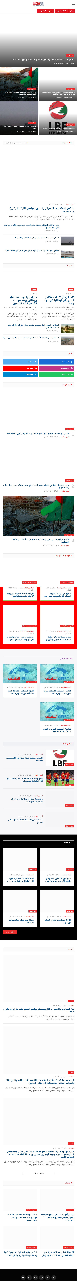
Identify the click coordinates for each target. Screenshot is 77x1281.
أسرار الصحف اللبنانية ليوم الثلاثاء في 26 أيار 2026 (21, 692)
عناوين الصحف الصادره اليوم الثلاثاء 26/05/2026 (57, 730)
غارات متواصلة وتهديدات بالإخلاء (21, 933)
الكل (27, 143)
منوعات (69, 265)
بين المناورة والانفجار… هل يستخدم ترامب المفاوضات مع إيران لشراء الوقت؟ (38, 1022)
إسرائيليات (8, 143)
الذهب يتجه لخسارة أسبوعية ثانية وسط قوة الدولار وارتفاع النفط (20, 1266)
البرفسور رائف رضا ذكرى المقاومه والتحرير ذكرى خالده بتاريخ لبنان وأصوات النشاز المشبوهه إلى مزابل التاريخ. (40, 1093)
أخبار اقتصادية (31, 1222)
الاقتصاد (68, 1194)
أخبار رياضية (70, 125)
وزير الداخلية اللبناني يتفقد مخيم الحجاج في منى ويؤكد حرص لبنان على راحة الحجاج (58, 93)
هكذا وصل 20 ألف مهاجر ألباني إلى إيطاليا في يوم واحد (59, 300)
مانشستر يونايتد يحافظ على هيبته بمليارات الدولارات (27, 807)
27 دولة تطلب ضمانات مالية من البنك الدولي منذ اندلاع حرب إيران (58, 1266)
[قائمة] (73, 3)
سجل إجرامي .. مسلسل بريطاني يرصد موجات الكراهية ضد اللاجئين (23, 300)
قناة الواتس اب (61, 11)
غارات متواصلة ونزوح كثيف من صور (58, 933)
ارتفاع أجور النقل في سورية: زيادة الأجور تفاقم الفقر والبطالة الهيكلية (57, 1229)
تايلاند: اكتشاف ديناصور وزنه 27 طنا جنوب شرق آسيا (20, 594)
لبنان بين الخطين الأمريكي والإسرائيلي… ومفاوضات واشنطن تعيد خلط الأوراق (58, 891)
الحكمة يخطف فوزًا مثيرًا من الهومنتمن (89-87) (59, 128)
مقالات (69, 961)
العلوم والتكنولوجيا (67, 582)
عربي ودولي (31, 89)
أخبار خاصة (68, 854)
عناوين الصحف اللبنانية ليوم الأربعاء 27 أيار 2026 (57, 692)
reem (72, 63)
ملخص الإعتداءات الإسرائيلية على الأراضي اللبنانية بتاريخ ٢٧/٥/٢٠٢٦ (43, 59)
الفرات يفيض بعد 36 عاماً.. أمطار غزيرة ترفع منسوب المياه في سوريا (31, 338)
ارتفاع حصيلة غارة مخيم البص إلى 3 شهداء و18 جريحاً (20, 127)
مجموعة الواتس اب (45, 11)
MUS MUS (65, 307)
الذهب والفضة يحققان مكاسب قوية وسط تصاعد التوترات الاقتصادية (22, 1229)
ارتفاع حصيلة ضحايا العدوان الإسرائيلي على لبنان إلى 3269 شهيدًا (32, 250)
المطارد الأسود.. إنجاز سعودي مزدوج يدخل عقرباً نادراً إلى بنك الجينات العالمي (33, 326)
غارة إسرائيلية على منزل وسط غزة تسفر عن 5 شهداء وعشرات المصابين (20, 93)
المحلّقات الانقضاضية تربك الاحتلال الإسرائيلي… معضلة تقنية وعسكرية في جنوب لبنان (20, 891)
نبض (71, 11)
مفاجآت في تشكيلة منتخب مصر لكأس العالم (25, 831)
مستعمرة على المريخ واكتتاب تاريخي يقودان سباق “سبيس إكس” (20, 638)
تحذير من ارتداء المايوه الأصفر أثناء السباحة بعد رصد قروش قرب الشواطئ (57, 594)
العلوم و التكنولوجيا (63, 555)
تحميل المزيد (38, 1185)
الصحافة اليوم (66, 658)
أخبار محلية (69, 55)
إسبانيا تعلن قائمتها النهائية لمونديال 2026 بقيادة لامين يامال (24, 784)
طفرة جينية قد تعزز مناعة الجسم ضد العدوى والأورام (58, 638)
